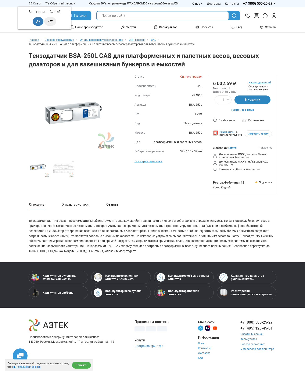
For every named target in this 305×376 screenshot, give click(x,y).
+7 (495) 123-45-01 (256, 328)
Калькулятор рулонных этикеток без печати (116, 277)
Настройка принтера (148, 346)
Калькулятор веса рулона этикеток (117, 293)
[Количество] (223, 100)
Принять (81, 365)
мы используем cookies (26, 366)
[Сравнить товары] (256, 15)
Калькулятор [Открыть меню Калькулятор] (165, 27)
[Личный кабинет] (273, 15)
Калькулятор (248, 339)
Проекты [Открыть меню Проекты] (204, 27)
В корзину (252, 99)
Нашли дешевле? (259, 82)
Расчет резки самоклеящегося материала (245, 293)
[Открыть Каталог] (77, 15)
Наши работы (226, 131)
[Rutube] (207, 328)
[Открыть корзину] (265, 15)
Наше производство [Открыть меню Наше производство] (86, 27)
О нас (201, 343)
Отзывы (268, 27)
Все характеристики (148, 161)
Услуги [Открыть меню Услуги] (128, 27)
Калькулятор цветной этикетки (178, 293)
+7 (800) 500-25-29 (256, 322)
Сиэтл (232, 148)
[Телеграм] (200, 328)
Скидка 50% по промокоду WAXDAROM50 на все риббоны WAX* (133, 3)
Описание (36, 204)
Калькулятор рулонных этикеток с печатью (53, 277)
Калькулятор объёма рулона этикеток (183, 277)
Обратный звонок (60, 3)
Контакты (204, 348)
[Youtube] (215, 328)
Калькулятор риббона (52, 293)
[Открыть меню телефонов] (259, 3)
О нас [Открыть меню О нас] (197, 3)
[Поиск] (234, 15)
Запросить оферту (258, 133)
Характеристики (75, 204)
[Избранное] (247, 15)
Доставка (204, 353)
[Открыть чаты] (20, 355)
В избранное (224, 120)
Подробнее (265, 147)
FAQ (236, 27)
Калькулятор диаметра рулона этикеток (241, 277)
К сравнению (254, 120)
